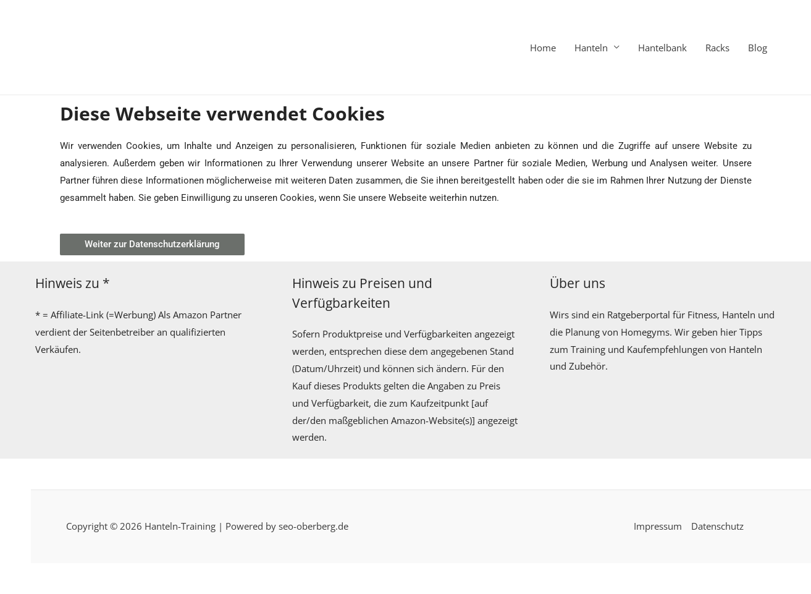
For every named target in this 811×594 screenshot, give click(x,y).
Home (543, 47)
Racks (717, 47)
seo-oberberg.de (313, 526)
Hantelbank (662, 47)
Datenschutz (717, 526)
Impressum (658, 526)
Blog (757, 47)
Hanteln (591, 47)
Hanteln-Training (180, 526)
